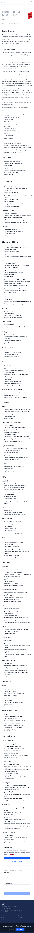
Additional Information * (8, 883)
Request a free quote (17, 857)
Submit (17, 893)
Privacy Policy (21, 922)
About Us (3, 917)
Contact (3, 922)
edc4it (3, 2)
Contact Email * (7, 877)
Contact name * (7, 872)
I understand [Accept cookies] (20, 929)
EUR (27, 2)
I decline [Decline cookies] (12, 929)
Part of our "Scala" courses (9, 17)
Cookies (20, 919)
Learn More (29, 926)
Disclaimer (20, 917)
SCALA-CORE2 (12, 68)
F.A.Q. (2, 919)
